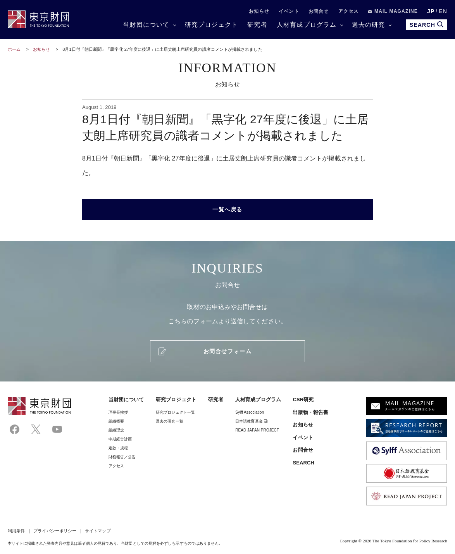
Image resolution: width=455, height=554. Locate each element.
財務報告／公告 (122, 457)
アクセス (348, 11)
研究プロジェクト (211, 24)
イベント (289, 11)
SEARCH (303, 463)
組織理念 (116, 430)
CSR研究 (303, 399)
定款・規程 (118, 448)
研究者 (257, 24)
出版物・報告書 (310, 412)
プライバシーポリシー (54, 530)
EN (443, 11)
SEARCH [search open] (426, 24)
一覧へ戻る (227, 209)
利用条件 (16, 530)
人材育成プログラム (307, 24)
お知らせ (259, 11)
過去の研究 (368, 24)
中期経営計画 (120, 439)
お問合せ (319, 11)
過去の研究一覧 (169, 421)
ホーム (14, 49)
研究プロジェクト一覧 (175, 412)
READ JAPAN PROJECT (257, 430)
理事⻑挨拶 (118, 412)
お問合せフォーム (227, 351)
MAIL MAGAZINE (393, 11)
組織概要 (116, 421)
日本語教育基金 (251, 421)
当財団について (146, 24)
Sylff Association (249, 412)
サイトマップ (97, 530)
